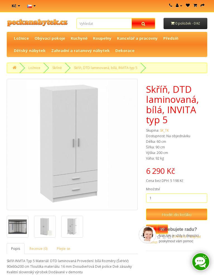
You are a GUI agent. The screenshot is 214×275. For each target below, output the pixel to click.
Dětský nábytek (30, 50)
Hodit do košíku (176, 214)
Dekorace (125, 50)
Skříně (57, 67)
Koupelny (102, 38)
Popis (15, 248)
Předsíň (170, 38)
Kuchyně (79, 38)
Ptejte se (63, 248)
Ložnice (21, 38)
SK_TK (164, 130)
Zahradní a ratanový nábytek (80, 50)
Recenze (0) (38, 248)
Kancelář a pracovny (137, 38)
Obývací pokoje (50, 38)
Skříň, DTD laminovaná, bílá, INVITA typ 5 (105, 67)
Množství (153, 189)
